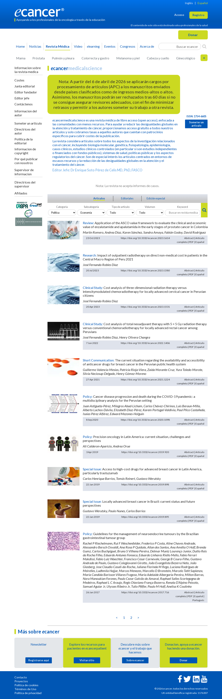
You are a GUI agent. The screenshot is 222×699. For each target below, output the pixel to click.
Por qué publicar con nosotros (26, 161)
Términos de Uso (25, 689)
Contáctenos (23, 104)
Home (20, 46)
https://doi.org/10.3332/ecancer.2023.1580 (145, 270)
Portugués (198, 600)
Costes (19, 80)
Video (78, 46)
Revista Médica (57, 46)
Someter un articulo (28, 123)
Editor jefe (21, 98)
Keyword (182, 206)
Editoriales (127, 198)
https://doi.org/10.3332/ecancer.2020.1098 (145, 419)
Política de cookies (26, 685)
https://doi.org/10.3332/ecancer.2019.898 (145, 484)
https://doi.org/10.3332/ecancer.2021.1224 (145, 379)
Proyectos (21, 681)
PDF (191, 242)
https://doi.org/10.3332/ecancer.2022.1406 (145, 343)
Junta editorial (24, 86)
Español (203, 3)
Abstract (189, 238)
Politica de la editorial (23, 141)
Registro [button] (198, 15)
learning (93, 46)
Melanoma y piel (128, 58)
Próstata (38, 58)
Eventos (109, 46)
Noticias (35, 46)
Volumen (150, 206)
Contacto (20, 677)
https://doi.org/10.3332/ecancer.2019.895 (145, 516)
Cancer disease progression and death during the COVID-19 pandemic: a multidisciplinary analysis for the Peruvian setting (139, 398)
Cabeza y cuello (158, 58)
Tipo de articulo (120, 206)
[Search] (204, 46)
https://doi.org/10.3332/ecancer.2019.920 (145, 452)
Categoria (62, 206)
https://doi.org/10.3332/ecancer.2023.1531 (145, 306)
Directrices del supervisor (24, 184)
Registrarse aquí (38, 660)
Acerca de (147, 46)
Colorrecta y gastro (95, 58)
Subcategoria (91, 206)
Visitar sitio (87, 660)
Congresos (127, 46)
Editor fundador (25, 92)
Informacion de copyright (25, 151)
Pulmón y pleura (63, 58)
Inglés (189, 3)
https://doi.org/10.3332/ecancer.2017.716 (145, 592)
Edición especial (156, 198)
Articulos (99, 198)
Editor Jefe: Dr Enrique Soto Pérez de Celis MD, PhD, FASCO (97, 170)
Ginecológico (185, 58)
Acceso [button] (179, 14)
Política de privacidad (28, 693)
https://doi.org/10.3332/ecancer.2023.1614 (145, 238)
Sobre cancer (135, 660)
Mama (20, 58)
